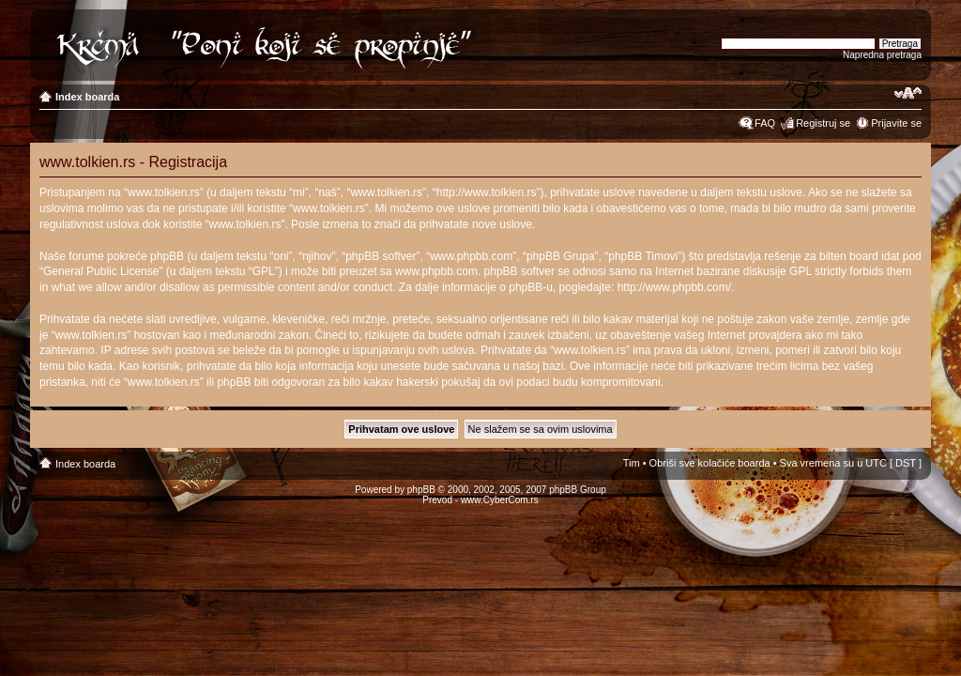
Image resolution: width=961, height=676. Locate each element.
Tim (631, 463)
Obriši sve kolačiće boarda (709, 463)
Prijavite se (896, 123)
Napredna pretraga (882, 55)
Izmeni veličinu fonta (908, 92)
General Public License (101, 271)
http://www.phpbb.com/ (674, 287)
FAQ (765, 123)
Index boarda (87, 96)
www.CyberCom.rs (500, 500)
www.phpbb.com (436, 271)
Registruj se (823, 123)
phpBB (421, 489)
